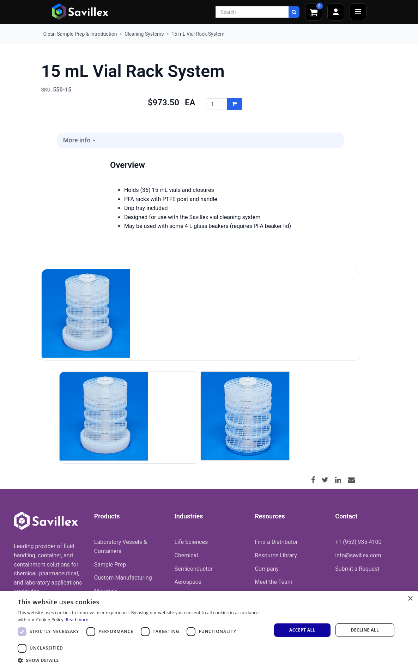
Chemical (186, 555)
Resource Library (276, 555)
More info (79, 140)
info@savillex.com (358, 555)
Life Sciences (191, 542)
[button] (141, 660)
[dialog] (209, 630)
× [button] (410, 598)
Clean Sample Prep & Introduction (80, 34)
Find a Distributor (276, 542)
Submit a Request (357, 568)
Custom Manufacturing (123, 577)
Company (267, 568)
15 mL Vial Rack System (197, 34)
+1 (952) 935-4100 (358, 542)
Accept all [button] (302, 630)
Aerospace (188, 582)
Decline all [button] (365, 630)
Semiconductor (194, 568)
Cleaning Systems (144, 34)
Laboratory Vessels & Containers (120, 546)
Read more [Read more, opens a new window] (77, 620)
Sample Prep (110, 564)
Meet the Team (273, 582)
